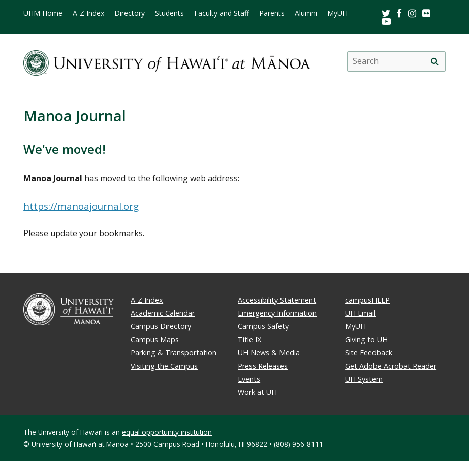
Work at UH (257, 392)
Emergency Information (277, 313)
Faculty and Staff (221, 13)
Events (249, 379)
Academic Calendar (163, 313)
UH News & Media (269, 352)
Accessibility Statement (277, 300)
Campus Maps (155, 339)
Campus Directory (161, 326)
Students (169, 13)
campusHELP (367, 300)
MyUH (337, 13)
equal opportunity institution (167, 432)
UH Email (360, 313)
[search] (435, 61)
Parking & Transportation (173, 352)
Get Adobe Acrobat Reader (390, 366)
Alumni (306, 13)
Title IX (249, 339)
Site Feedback (368, 352)
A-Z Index (88, 13)
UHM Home (42, 13)
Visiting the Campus (164, 366)
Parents (272, 13)
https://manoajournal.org (81, 206)
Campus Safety (263, 326)
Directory (129, 13)
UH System (364, 379)
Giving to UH (366, 339)
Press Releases (263, 366)
